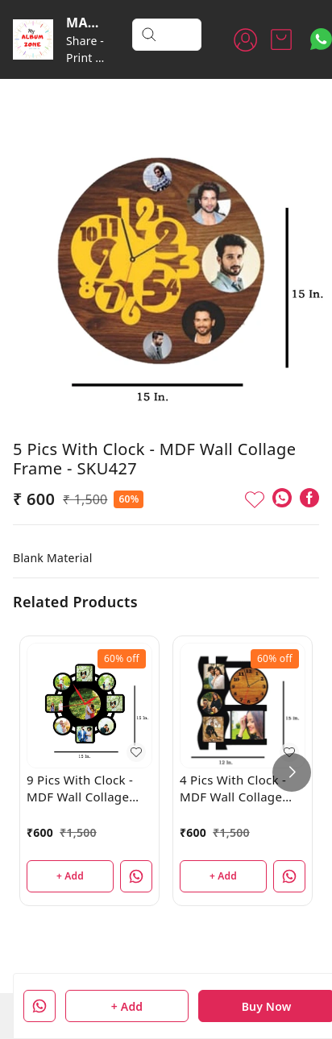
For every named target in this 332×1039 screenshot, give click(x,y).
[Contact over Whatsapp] (321, 39)
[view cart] (281, 39)
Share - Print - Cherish (86, 57)
